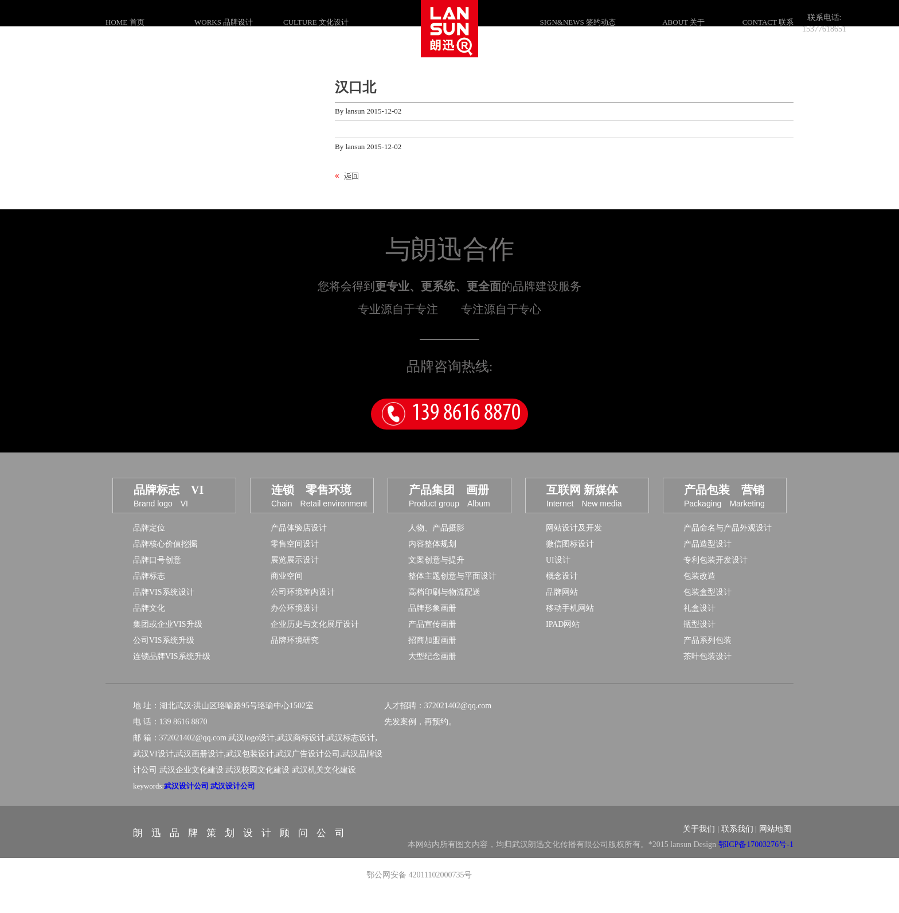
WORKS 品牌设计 (223, 22)
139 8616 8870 (466, 434)
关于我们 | (700, 849)
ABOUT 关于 (683, 22)
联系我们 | (739, 849)
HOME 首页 (124, 22)
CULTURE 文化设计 (316, 22)
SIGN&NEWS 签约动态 (578, 22)
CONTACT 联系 (768, 22)
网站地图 (775, 849)
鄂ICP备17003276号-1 (756, 865)
